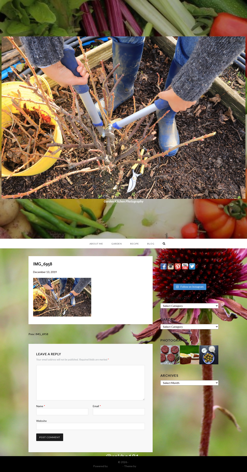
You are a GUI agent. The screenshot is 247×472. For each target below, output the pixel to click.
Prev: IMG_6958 (38, 334)
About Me (96, 243)
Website (41, 420)
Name (40, 406)
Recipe (134, 243)
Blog (150, 243)
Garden (116, 243)
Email (97, 406)
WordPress (115, 466)
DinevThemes (145, 466)
